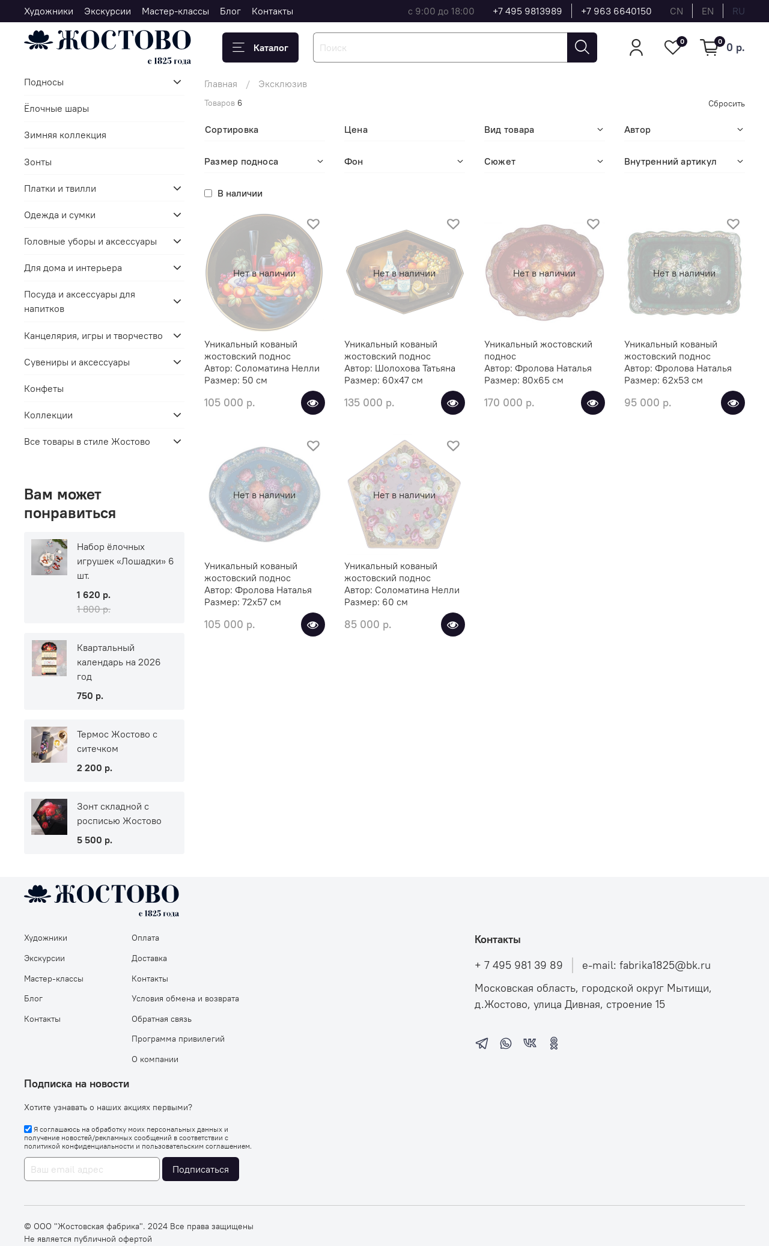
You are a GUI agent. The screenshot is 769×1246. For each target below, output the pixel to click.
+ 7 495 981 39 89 (519, 965)
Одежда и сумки (60, 215)
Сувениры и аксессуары (77, 362)
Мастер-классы (175, 11)
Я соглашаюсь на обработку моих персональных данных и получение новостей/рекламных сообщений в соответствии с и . (138, 1138)
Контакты (272, 11)
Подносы (44, 82)
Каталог (260, 47)
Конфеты (44, 388)
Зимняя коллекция (65, 135)
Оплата (145, 937)
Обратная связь (162, 1018)
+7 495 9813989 (527, 11)
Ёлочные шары (56, 108)
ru (738, 11)
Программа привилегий (178, 1038)
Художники (48, 11)
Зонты (38, 162)
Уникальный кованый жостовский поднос (250, 350)
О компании (155, 1059)
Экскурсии (107, 11)
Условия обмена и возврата (185, 998)
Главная (220, 84)
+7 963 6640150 (616, 11)
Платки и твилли (60, 188)
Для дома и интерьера (73, 267)
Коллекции (48, 415)
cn (676, 11)
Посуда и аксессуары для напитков (79, 301)
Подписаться (200, 1169)
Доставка (149, 958)
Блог (230, 11)
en (708, 11)
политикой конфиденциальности (79, 1145)
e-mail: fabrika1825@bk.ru (646, 965)
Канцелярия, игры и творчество (93, 335)
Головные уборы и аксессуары (90, 241)
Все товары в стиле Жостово (87, 441)
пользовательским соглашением (196, 1145)
